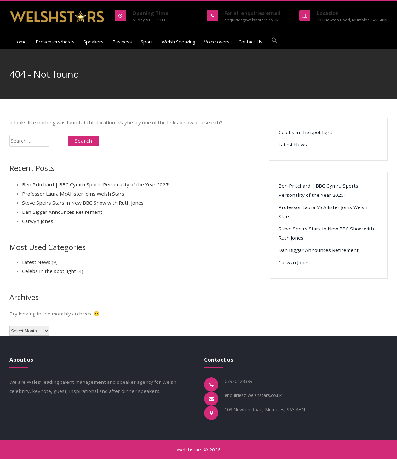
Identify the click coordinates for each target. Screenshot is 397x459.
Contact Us (250, 41)
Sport (147, 41)
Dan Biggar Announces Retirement (62, 212)
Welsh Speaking (178, 41)
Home (20, 41)
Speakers (93, 41)
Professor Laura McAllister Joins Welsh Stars (73, 193)
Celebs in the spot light (49, 271)
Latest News (36, 262)
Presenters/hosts (55, 41)
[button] (274, 41)
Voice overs (217, 41)
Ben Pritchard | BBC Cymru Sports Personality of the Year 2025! (95, 184)
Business (122, 41)
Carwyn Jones (37, 221)
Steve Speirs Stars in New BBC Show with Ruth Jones (83, 203)
